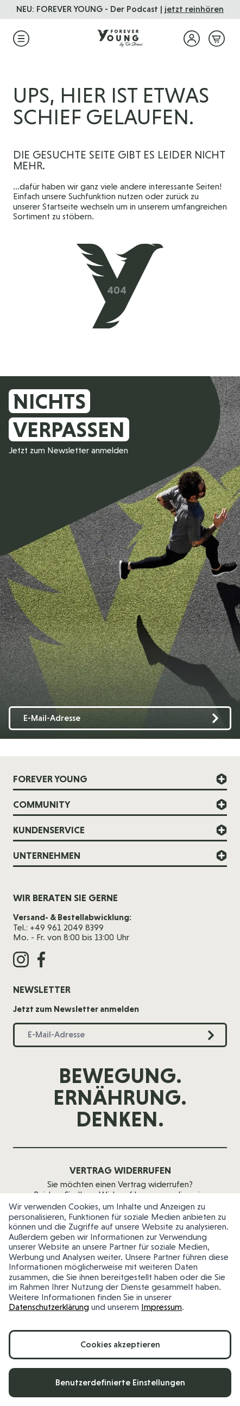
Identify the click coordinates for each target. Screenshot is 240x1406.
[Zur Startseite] (120, 38)
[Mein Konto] (191, 38)
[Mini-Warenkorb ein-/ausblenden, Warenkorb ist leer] (216, 38)
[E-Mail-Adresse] (120, 718)
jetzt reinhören (194, 9)
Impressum (161, 1307)
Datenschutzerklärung (49, 1307)
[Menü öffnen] (21, 39)
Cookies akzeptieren (120, 1344)
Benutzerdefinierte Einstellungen (120, 1382)
